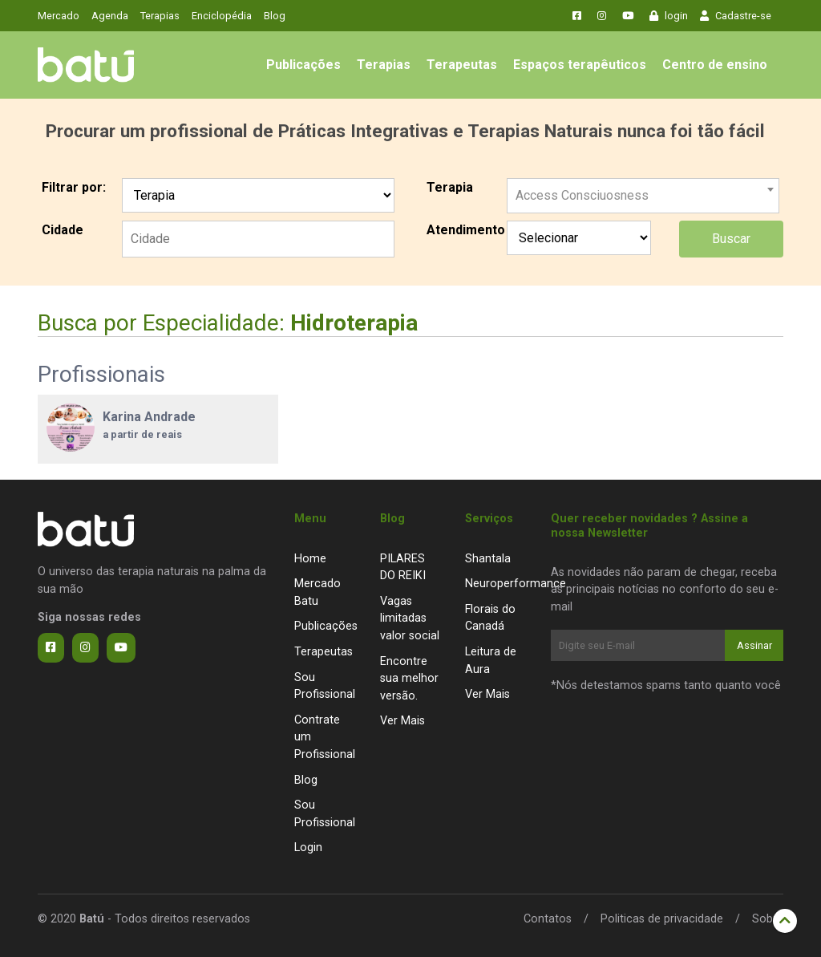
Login (308, 847)
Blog (274, 16)
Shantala (488, 559)
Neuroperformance (515, 583)
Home (310, 559)
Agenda (109, 16)
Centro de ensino (714, 64)
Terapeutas (462, 64)
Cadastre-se (735, 16)
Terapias (160, 16)
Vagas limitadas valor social (409, 618)
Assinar (754, 645)
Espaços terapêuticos (579, 64)
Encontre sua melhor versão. (409, 679)
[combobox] (643, 189)
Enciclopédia (222, 16)
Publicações (303, 64)
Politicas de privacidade (662, 919)
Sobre (767, 919)
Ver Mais (402, 721)
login (668, 16)
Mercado (58, 16)
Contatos (548, 919)
